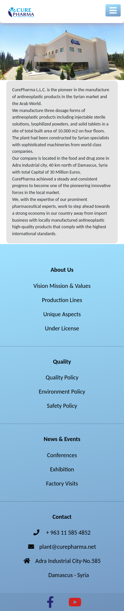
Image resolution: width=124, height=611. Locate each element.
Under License (62, 328)
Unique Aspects (62, 314)
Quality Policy (62, 377)
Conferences (62, 455)
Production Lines (62, 300)
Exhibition (62, 469)
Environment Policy (62, 391)
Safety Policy (62, 405)
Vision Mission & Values (62, 286)
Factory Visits (62, 483)
